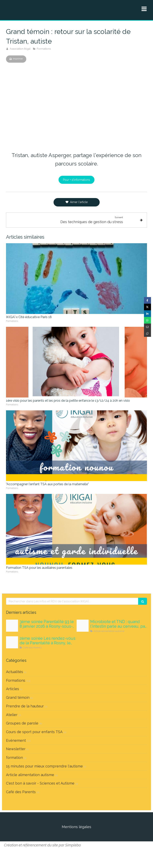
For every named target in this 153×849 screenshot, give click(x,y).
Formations (15, 680)
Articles (12, 689)
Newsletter (15, 749)
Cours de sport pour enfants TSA (34, 732)
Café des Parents (21, 792)
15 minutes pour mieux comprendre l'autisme (44, 766)
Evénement (16, 740)
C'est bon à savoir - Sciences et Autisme (40, 783)
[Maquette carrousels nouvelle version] (12, 642)
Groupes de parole (22, 723)
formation (14, 757)
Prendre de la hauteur (25, 706)
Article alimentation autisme (30, 775)
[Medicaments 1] (12, 626)
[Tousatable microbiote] (83, 626)
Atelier (11, 715)
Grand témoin (17, 697)
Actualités (14, 672)
